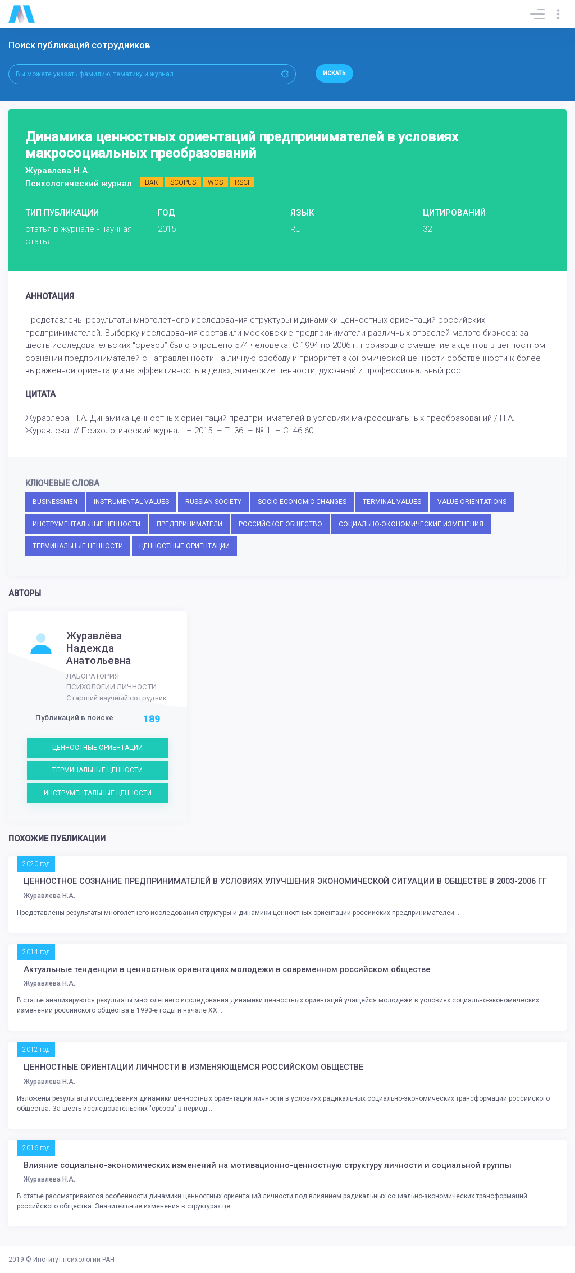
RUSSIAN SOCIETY (213, 502)
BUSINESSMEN (55, 502)
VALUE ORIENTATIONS (471, 502)
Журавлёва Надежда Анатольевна (98, 648)
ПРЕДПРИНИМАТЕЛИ (189, 524)
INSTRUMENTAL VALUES (131, 502)
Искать (334, 73)
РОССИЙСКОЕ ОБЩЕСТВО (280, 524)
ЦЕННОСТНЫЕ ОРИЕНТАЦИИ (184, 546)
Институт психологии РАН (74, 1259)
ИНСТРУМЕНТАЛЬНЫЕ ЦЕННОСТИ (86, 524)
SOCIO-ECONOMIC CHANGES (302, 502)
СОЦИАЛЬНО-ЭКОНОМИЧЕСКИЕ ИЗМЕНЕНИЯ (411, 524)
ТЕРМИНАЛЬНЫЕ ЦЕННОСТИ (78, 546)
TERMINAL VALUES (392, 502)
